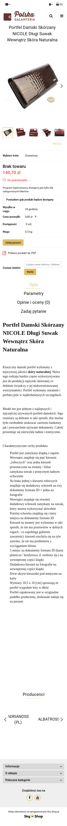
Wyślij (30, 271)
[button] (59, 4)
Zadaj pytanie (13, 242)
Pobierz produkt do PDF (19, 253)
